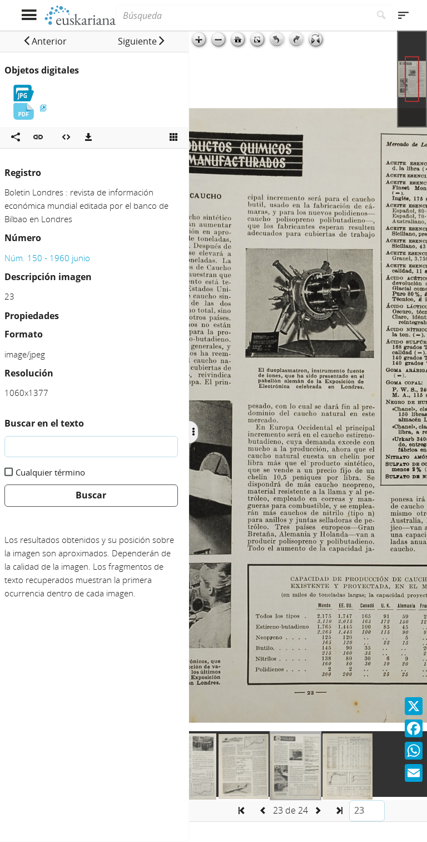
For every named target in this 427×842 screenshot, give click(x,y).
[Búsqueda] (243, 15)
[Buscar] (381, 15)
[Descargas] (88, 137)
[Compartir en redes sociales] (15, 137)
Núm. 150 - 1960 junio (47, 257)
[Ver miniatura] (173, 137)
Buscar (91, 495)
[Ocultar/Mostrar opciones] (193, 432)
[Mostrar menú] (28, 15)
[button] (45, 41)
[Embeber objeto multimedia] (66, 137)
